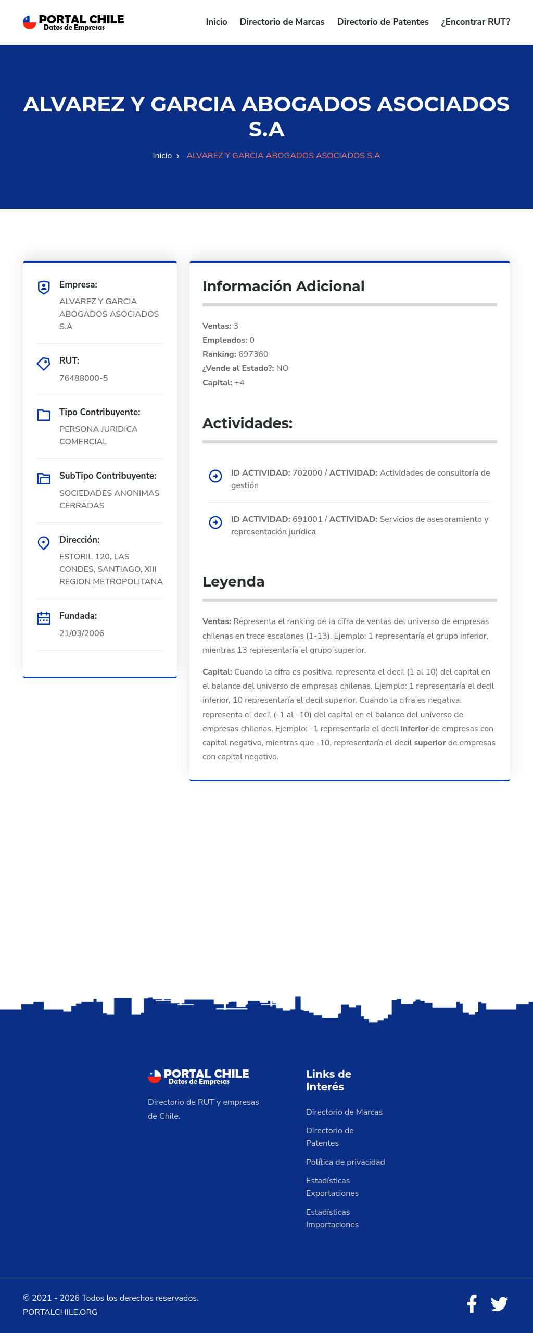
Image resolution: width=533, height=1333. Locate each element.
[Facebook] (471, 1304)
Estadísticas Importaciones (332, 1218)
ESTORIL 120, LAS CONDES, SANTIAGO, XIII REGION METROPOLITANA (111, 569)
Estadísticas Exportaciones (332, 1187)
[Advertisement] (266, 912)
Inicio (216, 22)
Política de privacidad (345, 1162)
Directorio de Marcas (282, 22)
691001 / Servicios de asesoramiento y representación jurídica (359, 526)
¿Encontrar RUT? (475, 22)
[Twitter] (499, 1304)
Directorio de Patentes (383, 22)
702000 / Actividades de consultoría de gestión (360, 479)
